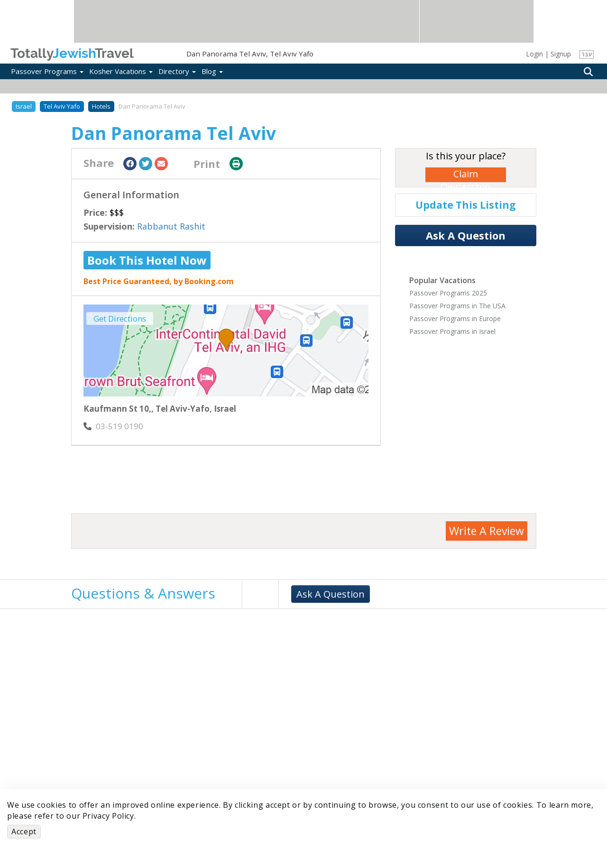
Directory (177, 71)
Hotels (101, 106)
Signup (561, 53)
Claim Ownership (465, 174)
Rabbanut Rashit (171, 226)
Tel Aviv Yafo (62, 106)
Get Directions (119, 318)
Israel (24, 106)
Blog (212, 71)
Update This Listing (465, 205)
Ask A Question (466, 235)
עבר (586, 54)
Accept (24, 831)
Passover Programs (47, 71)
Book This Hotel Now (147, 260)
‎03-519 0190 (113, 426)
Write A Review (486, 530)
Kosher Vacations (121, 71)
